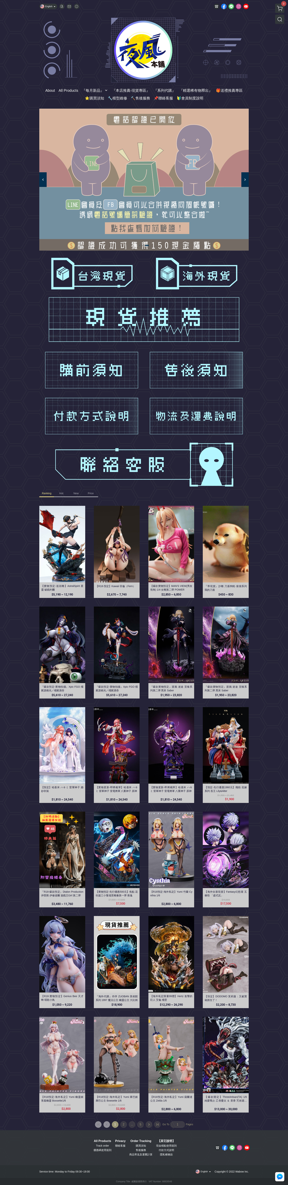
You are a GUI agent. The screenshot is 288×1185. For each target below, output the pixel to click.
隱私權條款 (166, 1154)
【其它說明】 (166, 1141)
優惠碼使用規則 (102, 1150)
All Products (102, 1141)
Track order (102, 1145)
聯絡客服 (120, 1145)
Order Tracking (140, 1141)
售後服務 (141, 1150)
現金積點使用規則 (166, 1145)
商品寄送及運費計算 (140, 1154)
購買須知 (141, 1145)
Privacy (120, 1141)
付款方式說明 (166, 1150)
